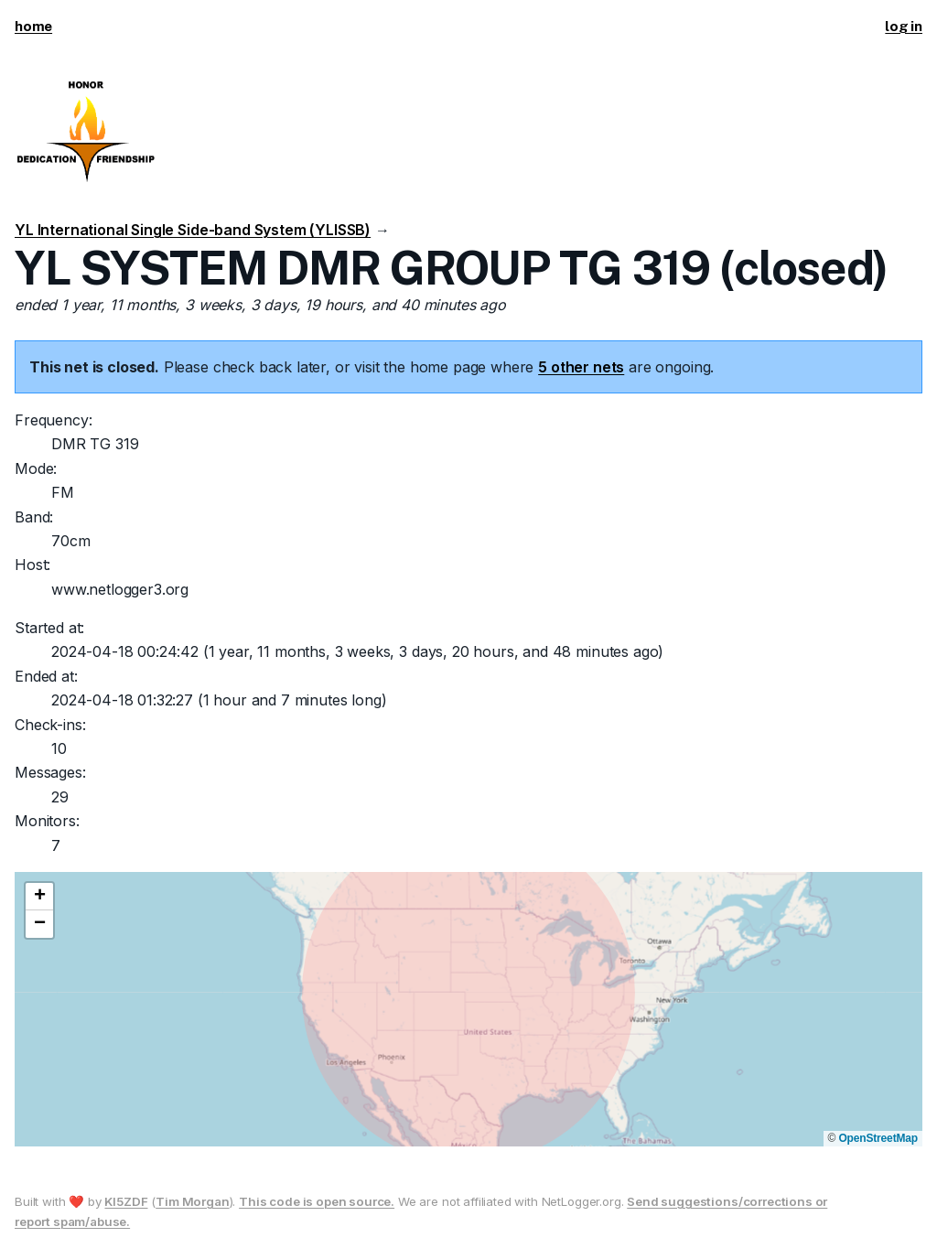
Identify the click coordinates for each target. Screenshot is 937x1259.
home (33, 26)
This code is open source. (316, 1201)
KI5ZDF (125, 1201)
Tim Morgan (192, 1201)
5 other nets (581, 367)
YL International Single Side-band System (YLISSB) (193, 230)
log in (903, 26)
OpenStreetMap (878, 1138)
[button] (39, 896)
